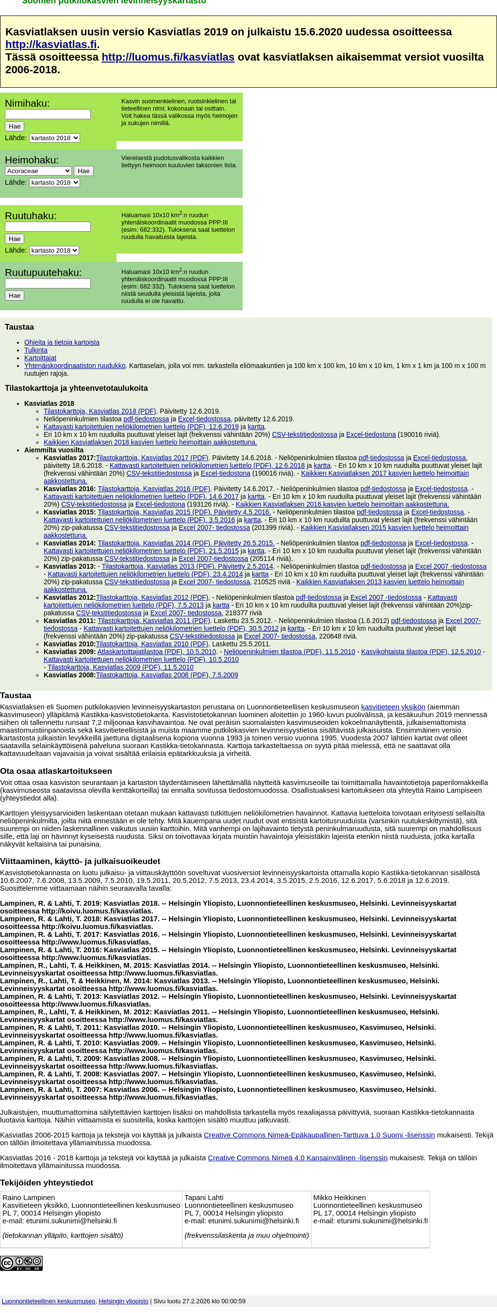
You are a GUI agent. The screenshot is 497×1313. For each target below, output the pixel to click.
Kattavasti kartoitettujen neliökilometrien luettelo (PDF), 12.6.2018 (207, 465)
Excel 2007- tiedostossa (214, 527)
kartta (256, 427)
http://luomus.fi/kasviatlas (167, 57)
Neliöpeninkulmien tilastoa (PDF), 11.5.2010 (289, 652)
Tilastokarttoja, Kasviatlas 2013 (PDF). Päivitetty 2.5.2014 (187, 566)
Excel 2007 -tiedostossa (451, 566)
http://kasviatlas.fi (51, 44)
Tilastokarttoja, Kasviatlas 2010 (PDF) (152, 644)
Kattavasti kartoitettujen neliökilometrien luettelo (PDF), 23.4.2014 (145, 574)
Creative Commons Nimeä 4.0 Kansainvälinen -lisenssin (297, 1158)
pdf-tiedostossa (146, 419)
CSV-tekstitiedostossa (304, 434)
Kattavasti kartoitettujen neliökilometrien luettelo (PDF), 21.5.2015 (141, 551)
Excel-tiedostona (371, 434)
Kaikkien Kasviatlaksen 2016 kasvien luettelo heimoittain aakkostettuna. (342, 504)
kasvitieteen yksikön (393, 707)
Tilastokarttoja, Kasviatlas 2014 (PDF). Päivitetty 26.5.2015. (186, 543)
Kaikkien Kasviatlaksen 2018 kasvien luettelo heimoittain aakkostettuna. (150, 442)
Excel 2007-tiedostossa (213, 558)
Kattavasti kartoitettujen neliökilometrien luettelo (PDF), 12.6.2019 (141, 427)
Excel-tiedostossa (204, 419)
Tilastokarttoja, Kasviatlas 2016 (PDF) (154, 489)
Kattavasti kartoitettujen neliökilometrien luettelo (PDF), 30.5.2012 (181, 628)
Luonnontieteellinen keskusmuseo (49, 1301)
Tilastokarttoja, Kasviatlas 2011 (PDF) (154, 620)
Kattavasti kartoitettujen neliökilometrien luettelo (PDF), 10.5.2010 (141, 659)
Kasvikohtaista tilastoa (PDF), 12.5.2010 (421, 652)
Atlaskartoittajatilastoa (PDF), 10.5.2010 (157, 652)
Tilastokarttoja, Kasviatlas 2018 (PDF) (100, 411)
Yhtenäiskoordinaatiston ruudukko (74, 365)
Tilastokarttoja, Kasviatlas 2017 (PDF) (152, 458)
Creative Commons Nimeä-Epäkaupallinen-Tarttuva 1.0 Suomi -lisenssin (319, 1135)
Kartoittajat (40, 358)
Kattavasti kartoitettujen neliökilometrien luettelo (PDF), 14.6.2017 (141, 496)
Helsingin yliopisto (124, 1301)
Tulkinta (36, 350)
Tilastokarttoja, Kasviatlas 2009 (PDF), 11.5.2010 (121, 667)
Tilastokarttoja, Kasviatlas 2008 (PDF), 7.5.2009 (167, 675)
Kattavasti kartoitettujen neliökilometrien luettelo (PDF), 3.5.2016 (139, 520)
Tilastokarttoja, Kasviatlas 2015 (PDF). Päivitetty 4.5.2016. (184, 512)
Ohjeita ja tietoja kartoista (61, 342)
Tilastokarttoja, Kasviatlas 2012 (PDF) (152, 597)
